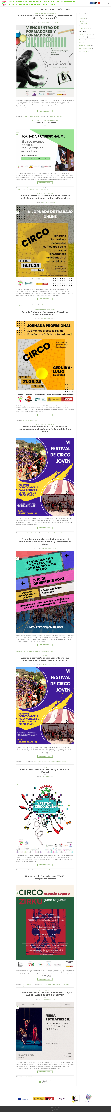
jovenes (40, 763)
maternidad (19, 986)
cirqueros (49, 761)
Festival (65, 761)
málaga (55, 869)
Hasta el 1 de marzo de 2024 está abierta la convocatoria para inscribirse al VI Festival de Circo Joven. (45, 429)
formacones (25, 651)
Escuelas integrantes (20, 1)
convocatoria (55, 761)
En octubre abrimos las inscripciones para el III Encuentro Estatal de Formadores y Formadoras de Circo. (45, 541)
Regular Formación (57, 1)
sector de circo (19, 305)
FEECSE (58, 984)
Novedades (31, 1)
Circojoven (57, 532)
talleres (51, 651)
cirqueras (44, 761)
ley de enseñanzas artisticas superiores (38, 189)
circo (46, 532)
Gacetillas (82, 40)
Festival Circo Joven (15, 4)
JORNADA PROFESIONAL (22, 189)
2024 (34, 761)
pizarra (59, 869)
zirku (29, 986)
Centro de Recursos (70, 1)
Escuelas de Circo (84, 28)
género (67, 984)
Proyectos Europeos (85, 45)
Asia (54, 202)
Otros (51, 193)
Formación (46, 193)
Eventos (53, 13)
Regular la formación (43, 120)
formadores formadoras (34, 651)
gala (42, 651)
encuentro (48, 984)
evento (61, 761)
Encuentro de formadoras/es (42, 13)
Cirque (43, 984)
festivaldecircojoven (65, 532)
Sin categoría (54, 120)
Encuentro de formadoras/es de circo (35, 4)
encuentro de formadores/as (55, 116)
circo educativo (55, 187)
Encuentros (53, 650)
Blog (52, 1107)
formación (62, 984)
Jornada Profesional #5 (45, 123)
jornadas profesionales (47, 304)
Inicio (10, 1)
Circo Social (51, 532)
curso (49, 650)
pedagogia (46, 651)
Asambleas (82, 18)
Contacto (52, 4)
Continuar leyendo (45, 111)
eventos (59, 650)
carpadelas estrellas (38, 869)
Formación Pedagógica (42, 1)
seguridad (24, 986)
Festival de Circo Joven (48, 424)
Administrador (54, 22)
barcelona (41, 650)
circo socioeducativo (64, 187)
